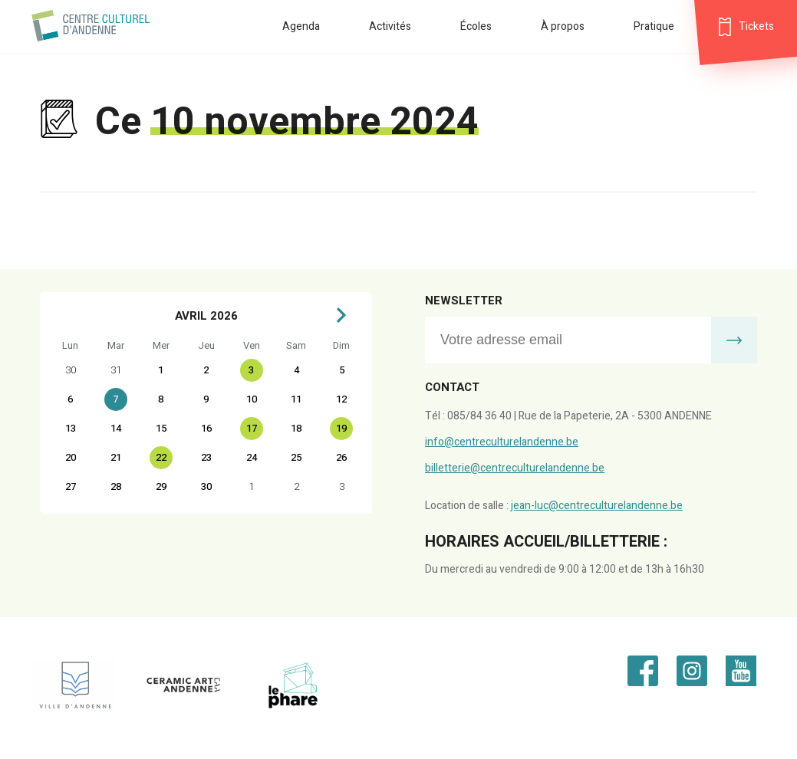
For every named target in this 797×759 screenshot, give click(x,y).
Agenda (301, 26)
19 (341, 428)
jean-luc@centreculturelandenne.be (597, 506)
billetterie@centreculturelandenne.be (514, 468)
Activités (390, 26)
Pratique (654, 26)
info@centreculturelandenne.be (501, 442)
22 (161, 457)
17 (251, 428)
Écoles (476, 26)
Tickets (756, 26)
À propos (563, 26)
